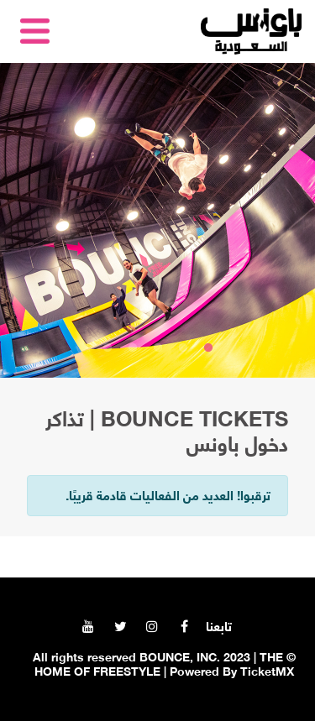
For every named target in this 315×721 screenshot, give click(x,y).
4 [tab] (132, 348)
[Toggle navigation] (36, 31)
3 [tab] (158, 348)
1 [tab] (208, 348)
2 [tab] (183, 348)
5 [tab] (107, 348)
